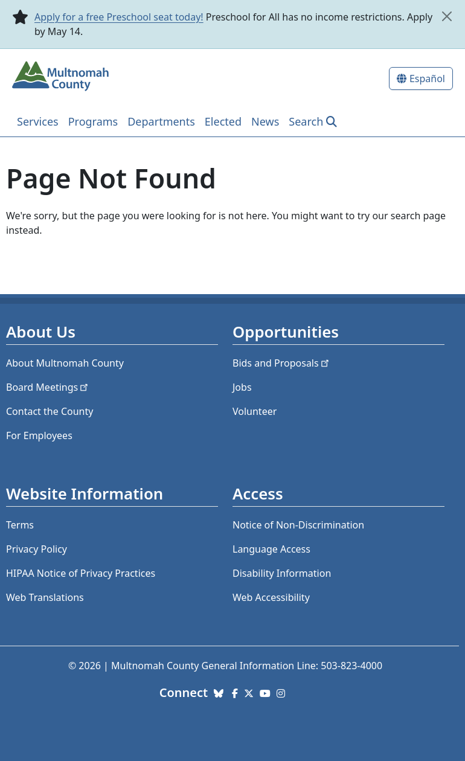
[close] (446, 16)
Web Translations (45, 597)
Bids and (281, 363)
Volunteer (254, 411)
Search (306, 121)
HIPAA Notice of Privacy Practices (80, 573)
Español (427, 78)
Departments (161, 121)
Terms (20, 524)
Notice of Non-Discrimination (298, 524)
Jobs (242, 387)
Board (48, 387)
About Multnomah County (65, 363)
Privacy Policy (36, 549)
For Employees (39, 435)
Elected (223, 121)
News (265, 121)
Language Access (271, 549)
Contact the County (49, 411)
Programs (93, 121)
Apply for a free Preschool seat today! (119, 17)
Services (38, 121)
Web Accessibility (271, 597)
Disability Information (281, 573)
